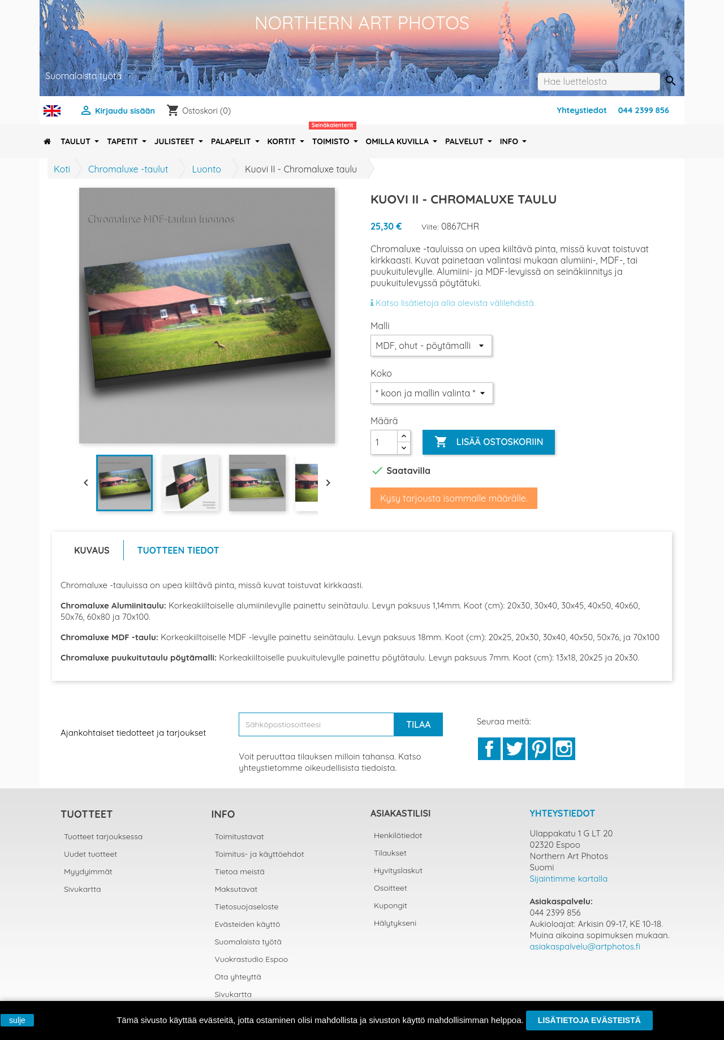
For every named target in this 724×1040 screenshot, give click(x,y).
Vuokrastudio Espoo (251, 959)
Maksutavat (236, 889)
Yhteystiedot (582, 110)
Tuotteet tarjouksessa (103, 836)
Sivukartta (82, 889)
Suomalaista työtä (248, 942)
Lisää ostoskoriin (488, 442)
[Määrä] (384, 442)
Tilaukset (390, 853)
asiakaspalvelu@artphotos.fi (585, 946)
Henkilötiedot (398, 835)
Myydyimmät (88, 871)
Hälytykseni (395, 923)
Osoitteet (390, 888)
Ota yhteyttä (238, 977)
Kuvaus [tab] (92, 550)
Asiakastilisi (400, 813)
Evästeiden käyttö (248, 924)
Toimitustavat (239, 836)
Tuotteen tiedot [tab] (178, 550)
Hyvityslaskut (398, 870)
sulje (17, 1020)
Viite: (430, 227)
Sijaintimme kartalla (569, 878)
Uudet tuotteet (90, 854)
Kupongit (390, 905)
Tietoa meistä (240, 871)
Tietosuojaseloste (247, 906)
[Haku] (598, 81)
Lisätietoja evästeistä (589, 1020)
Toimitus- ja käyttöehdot (259, 854)
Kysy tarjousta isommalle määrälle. (454, 498)
